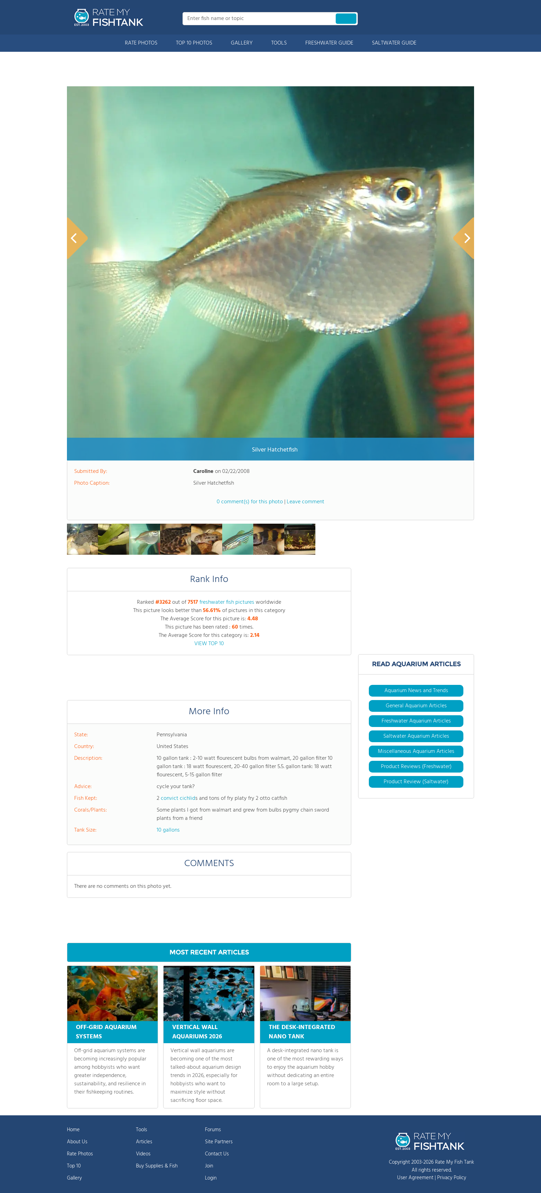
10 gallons (168, 830)
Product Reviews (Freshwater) (416, 766)
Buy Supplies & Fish (157, 1166)
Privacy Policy (451, 1178)
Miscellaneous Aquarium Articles (416, 751)
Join (209, 1166)
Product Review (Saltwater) (416, 781)
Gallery (74, 1178)
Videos (143, 1154)
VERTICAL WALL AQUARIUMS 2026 (197, 1032)
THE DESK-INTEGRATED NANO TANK (302, 1032)
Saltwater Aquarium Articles (416, 736)
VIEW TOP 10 (209, 643)
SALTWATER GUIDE (394, 43)
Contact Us (217, 1154)
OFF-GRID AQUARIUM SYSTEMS (106, 1032)
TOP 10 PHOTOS (194, 43)
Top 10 (74, 1166)
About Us (77, 1142)
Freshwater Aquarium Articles (416, 721)
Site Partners (219, 1142)
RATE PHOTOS (141, 43)
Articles (144, 1142)
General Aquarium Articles (416, 705)
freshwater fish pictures (226, 602)
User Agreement (415, 1178)
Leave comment (305, 501)
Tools (141, 1130)
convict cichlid (178, 798)
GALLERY (242, 43)
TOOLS (279, 43)
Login (211, 1178)
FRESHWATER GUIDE (329, 43)
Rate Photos (80, 1154)
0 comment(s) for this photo (250, 501)
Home (73, 1130)
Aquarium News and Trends (416, 690)
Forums (213, 1130)
